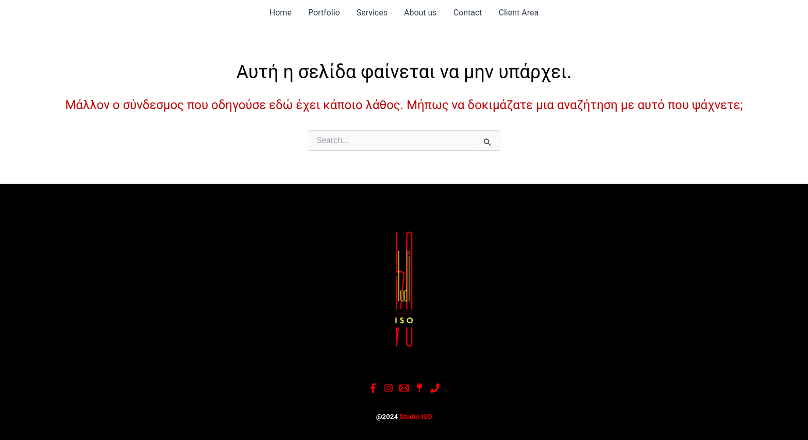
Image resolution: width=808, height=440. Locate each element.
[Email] (404, 388)
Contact (467, 12)
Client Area (519, 12)
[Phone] (435, 388)
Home (281, 12)
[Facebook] (373, 388)
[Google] (419, 388)
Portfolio (324, 12)
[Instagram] (388, 388)
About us (420, 12)
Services (372, 12)
